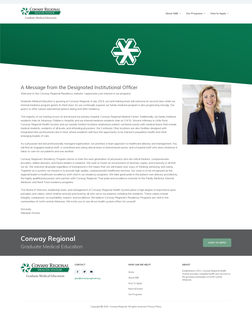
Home (131, 272)
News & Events (135, 288)
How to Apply (135, 283)
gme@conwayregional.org (87, 278)
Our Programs (135, 294)
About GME (133, 277)
